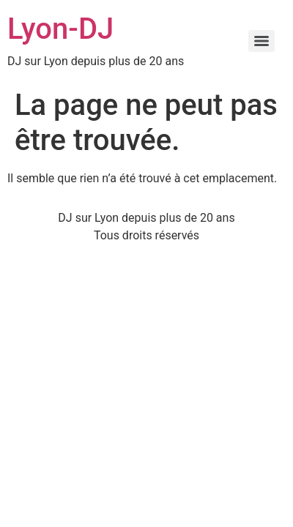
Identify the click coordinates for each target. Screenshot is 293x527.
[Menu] (261, 41)
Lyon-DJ (60, 29)
